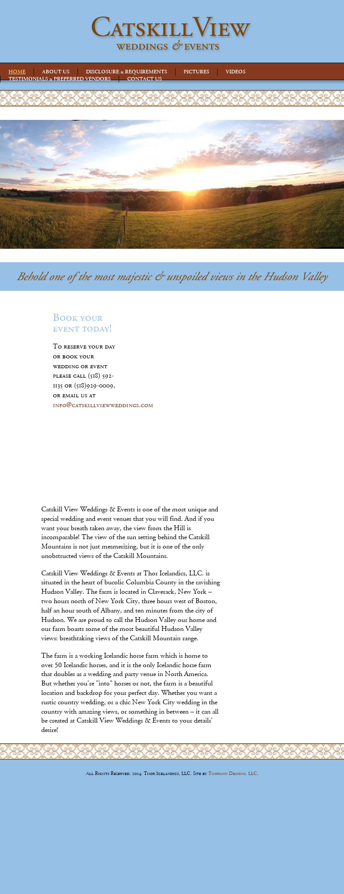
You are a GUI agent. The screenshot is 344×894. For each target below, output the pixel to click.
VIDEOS (235, 71)
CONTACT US (144, 79)
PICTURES (196, 71)
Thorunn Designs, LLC (232, 773)
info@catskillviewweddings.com (103, 405)
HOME (17, 71)
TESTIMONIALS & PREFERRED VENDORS (60, 79)
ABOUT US (55, 71)
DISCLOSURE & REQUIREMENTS (126, 71)
